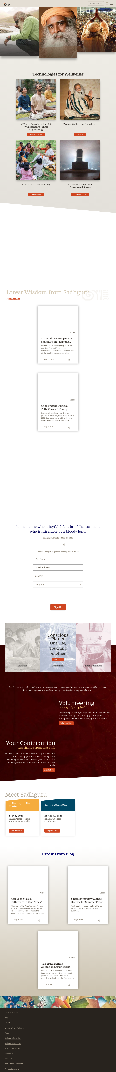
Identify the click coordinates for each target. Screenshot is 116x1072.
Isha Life (8, 1059)
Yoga (7, 1033)
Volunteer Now (66, 723)
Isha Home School (12, 1048)
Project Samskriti (12, 1069)
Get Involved (36, 195)
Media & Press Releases (14, 1028)
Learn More (58, 659)
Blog (6, 1018)
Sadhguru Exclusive (13, 1038)
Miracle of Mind (11, 1013)
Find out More (80, 195)
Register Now (36, 134)
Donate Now (49, 770)
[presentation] (58, 594)
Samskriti (9, 1054)
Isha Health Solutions (14, 1064)
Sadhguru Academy (13, 1043)
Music (7, 1023)
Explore (80, 134)
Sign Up (58, 607)
